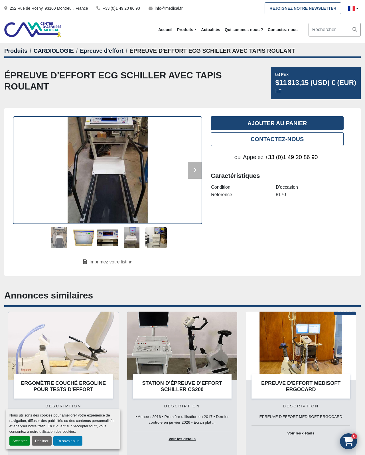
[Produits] (15, 51)
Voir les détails (182, 439)
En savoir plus (67, 441)
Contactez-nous (283, 29)
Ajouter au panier (277, 123)
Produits (185, 29)
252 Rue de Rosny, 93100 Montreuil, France (49, 8)
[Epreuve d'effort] (101, 51)
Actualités (210, 29)
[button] (187, 30)
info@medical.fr (168, 8)
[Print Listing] (107, 262)
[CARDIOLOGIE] (54, 51)
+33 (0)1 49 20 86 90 (121, 8)
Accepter (20, 441)
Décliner (41, 441)
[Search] (335, 29)
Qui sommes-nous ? (244, 29)
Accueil (165, 29)
